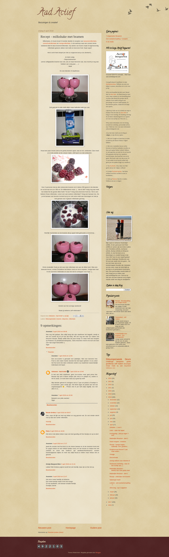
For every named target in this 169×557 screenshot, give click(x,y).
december (113, 400)
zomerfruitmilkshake (49, 43)
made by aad (117, 366)
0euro (128, 359)
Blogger (98, 552)
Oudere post (95, 528)
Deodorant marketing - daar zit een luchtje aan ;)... (119, 464)
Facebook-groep (117, 171)
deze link (113, 94)
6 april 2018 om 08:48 (60, 331)
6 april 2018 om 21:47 (60, 476)
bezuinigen (127, 364)
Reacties (51, 352)
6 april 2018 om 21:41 (68, 464)
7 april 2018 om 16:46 (77, 371)
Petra (48, 431)
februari (112, 495)
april (111, 424)
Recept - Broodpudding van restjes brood (122, 301)
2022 (110, 384)
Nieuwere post (44, 528)
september (113, 409)
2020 (110, 391)
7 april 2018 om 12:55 (65, 356)
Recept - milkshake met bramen (120, 476)
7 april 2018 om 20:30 (65, 395)
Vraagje (112, 454)
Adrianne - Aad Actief (58, 371)
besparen (120, 361)
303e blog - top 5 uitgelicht (118, 488)
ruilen (113, 368)
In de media (110, 42)
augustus (113, 412)
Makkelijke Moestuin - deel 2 (119, 438)
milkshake (72, 319)
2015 (110, 505)
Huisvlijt (48, 421)
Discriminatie (114, 457)
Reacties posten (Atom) (55, 532)
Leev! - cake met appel (117, 430)
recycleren (127, 366)
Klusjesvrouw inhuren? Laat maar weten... (119, 450)
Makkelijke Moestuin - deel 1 (119, 473)
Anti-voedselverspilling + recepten (117, 39)
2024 (110, 378)
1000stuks (109, 368)
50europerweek (51, 319)
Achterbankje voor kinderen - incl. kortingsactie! (121, 335)
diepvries (65, 319)
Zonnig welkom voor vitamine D (120, 461)
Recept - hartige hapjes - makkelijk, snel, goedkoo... (119, 445)
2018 (110, 397)
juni (111, 418)
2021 (110, 388)
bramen (59, 319)
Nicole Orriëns (51, 412)
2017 (110, 502)
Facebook (112, 166)
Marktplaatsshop (111, 84)
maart (112, 492)
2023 (110, 381)
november (113, 403)
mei (111, 421)
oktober (112, 406)
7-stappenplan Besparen (114, 36)
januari (112, 498)
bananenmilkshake (90, 41)
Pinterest (114, 179)
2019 (110, 394)
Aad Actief (56, 13)
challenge (109, 361)
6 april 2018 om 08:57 (64, 412)
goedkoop (110, 364)
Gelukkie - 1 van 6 (115, 427)
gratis (129, 361)
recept (108, 366)
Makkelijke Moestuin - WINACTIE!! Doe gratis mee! (120, 469)
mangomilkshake (64, 43)
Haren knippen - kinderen (118, 441)
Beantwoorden (50, 347)
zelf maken (118, 364)
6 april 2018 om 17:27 (60, 443)
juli (111, 415)
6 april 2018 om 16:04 (57, 431)
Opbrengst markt (115, 480)
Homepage (71, 528)
